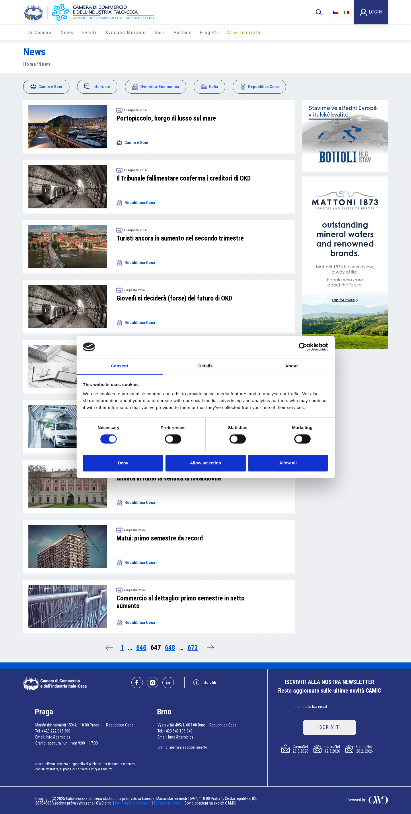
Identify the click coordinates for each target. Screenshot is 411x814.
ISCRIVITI (329, 727)
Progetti (209, 32)
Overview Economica (155, 87)
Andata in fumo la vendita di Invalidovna (168, 478)
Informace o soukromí (133, 803)
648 (170, 648)
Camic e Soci (46, 87)
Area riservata (244, 32)
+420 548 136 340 (178, 731)
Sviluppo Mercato (125, 32)
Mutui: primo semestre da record (159, 538)
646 (141, 648)
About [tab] (291, 365)
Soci (160, 32)
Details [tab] (205, 365)
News (67, 32)
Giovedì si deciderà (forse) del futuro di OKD (174, 298)
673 (193, 648)
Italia (209, 87)
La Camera (40, 32)
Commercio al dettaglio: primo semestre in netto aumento (180, 602)
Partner (182, 32)
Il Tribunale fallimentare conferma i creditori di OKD (183, 178)
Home (29, 64)
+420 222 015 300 (56, 731)
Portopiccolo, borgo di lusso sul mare (166, 118)
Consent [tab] (119, 365)
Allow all (288, 462)
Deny (123, 462)
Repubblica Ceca (259, 87)
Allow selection (205, 462)
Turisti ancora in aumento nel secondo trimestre (180, 238)
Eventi (89, 32)
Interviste (97, 87)
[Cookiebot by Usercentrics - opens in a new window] (303, 347)
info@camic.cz (58, 737)
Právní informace (168, 803)
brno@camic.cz (181, 737)
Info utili (204, 682)
